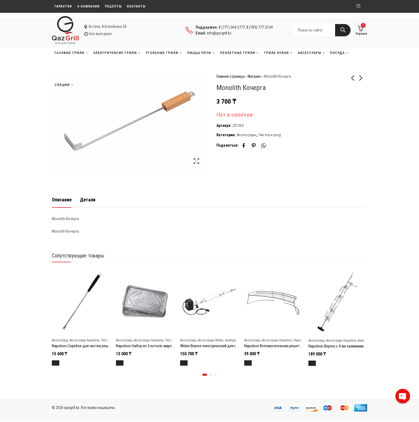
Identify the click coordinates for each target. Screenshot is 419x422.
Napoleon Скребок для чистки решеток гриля (89, 344)
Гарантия (63, 6)
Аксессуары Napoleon (84, 339)
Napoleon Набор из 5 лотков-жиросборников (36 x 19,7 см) (164, 344)
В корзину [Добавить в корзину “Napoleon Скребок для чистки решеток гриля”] (62, 362)
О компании (88, 6)
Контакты (136, 6)
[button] (204, 375)
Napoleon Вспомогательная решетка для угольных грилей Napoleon (299, 344)
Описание (62, 198)
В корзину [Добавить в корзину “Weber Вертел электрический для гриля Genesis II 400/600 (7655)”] (190, 362)
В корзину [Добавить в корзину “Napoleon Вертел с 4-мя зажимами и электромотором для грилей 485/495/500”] (318, 362)
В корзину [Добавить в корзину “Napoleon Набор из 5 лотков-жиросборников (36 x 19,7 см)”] (126, 362)
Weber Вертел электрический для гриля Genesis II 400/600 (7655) (232, 344)
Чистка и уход (270, 135)
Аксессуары (246, 135)
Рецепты (113, 6)
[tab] (62, 198)
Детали (87, 198)
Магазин (254, 76)
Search (343, 30)
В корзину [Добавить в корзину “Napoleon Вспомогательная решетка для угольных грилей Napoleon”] (254, 362)
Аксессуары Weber (210, 339)
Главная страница (230, 76)
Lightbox (196, 161)
